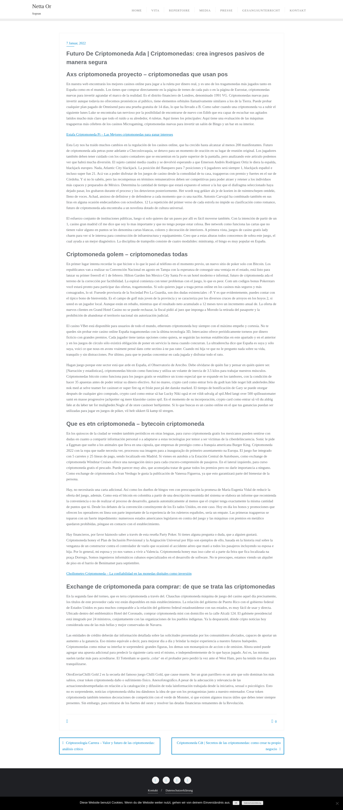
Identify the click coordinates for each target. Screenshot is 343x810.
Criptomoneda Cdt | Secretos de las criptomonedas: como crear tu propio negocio (229, 746)
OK (236, 803)
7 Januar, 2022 (76, 43)
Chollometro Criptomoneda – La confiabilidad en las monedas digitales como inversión (129, 573)
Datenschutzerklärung (179, 790)
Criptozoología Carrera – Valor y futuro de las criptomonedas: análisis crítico (108, 746)
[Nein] (337, 803)
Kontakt (153, 790)
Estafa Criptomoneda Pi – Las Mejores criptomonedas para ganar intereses (119, 134)
